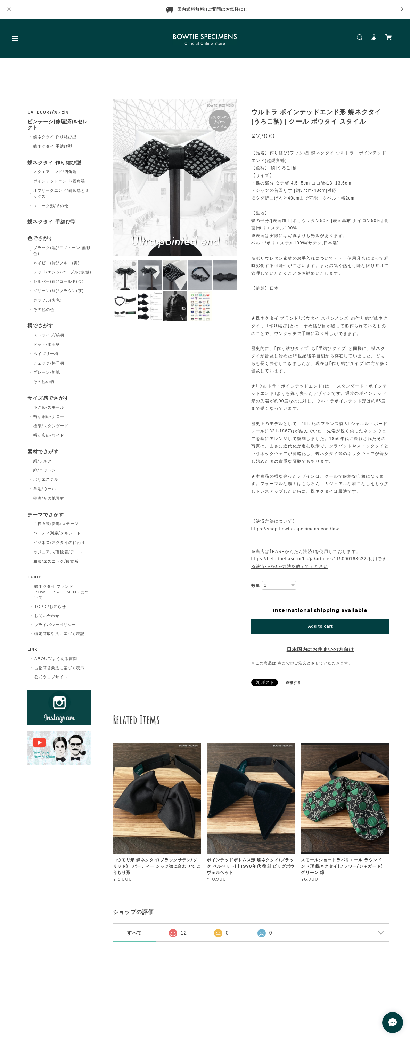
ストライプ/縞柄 (48, 335)
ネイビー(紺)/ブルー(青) (56, 262)
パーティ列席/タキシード (57, 533)
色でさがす (40, 238)
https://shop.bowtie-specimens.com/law (295, 528)
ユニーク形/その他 (50, 205)
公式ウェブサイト (51, 676)
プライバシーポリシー (55, 624)
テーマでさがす (45, 515)
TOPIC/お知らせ (50, 606)
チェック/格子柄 (48, 363)
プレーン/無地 (46, 372)
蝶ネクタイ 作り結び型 (54, 136)
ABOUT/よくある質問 (55, 658)
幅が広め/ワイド (48, 435)
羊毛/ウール (44, 488)
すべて (134, 933)
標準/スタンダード (50, 425)
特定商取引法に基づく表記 (59, 633)
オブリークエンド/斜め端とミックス (61, 193)
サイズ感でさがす (48, 398)
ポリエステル (45, 479)
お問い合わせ (46, 615)
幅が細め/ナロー (48, 416)
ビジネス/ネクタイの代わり (59, 542)
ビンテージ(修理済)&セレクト (57, 125)
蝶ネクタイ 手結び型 (52, 146)
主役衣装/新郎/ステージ (56, 523)
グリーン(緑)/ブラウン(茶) (58, 290)
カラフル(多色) (47, 300)
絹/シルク (42, 461)
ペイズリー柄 (45, 353)
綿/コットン (44, 470)
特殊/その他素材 (48, 498)
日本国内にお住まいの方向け (320, 649)
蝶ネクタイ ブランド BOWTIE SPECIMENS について (61, 592)
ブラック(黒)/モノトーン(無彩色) (61, 250)
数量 (255, 585)
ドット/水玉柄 (46, 344)
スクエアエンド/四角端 (55, 171)
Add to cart (320, 626)
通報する (293, 682)
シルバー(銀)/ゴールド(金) (58, 281)
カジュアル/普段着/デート (57, 551)
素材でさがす (43, 452)
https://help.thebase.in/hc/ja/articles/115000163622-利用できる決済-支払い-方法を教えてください (319, 562)
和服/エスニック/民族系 (56, 561)
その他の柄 (43, 381)
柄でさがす (40, 326)
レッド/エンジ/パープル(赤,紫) (62, 271)
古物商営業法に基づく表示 (59, 667)
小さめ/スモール (48, 407)
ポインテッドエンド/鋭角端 (59, 181)
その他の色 (43, 309)
